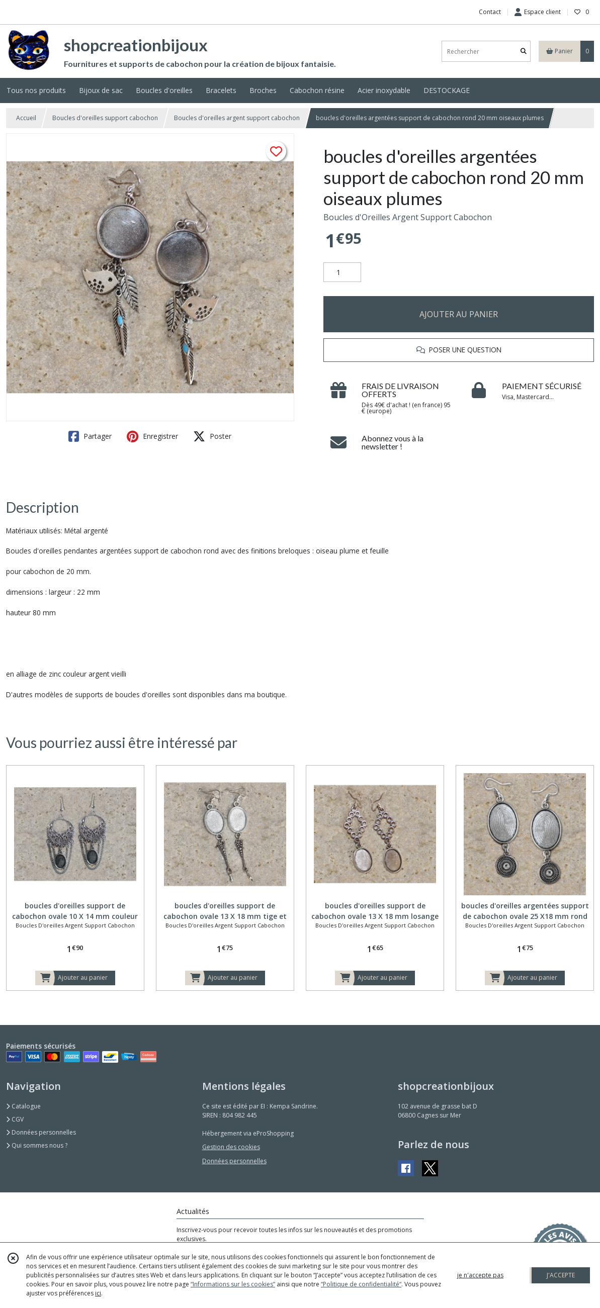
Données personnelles (41, 1132)
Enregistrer (152, 436)
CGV (15, 1119)
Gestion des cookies (231, 1147)
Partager (90, 436)
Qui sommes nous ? (36, 1145)
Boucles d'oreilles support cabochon (105, 118)
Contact (490, 12)
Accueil (26, 118)
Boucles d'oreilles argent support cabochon (237, 118)
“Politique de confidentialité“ (361, 1284)
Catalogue (23, 1106)
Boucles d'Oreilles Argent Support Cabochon (407, 217)
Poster (212, 436)
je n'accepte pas (480, 1275)
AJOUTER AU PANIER (458, 314)
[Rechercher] (523, 51)
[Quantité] (342, 272)
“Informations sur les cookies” (233, 1284)
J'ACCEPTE (561, 1275)
